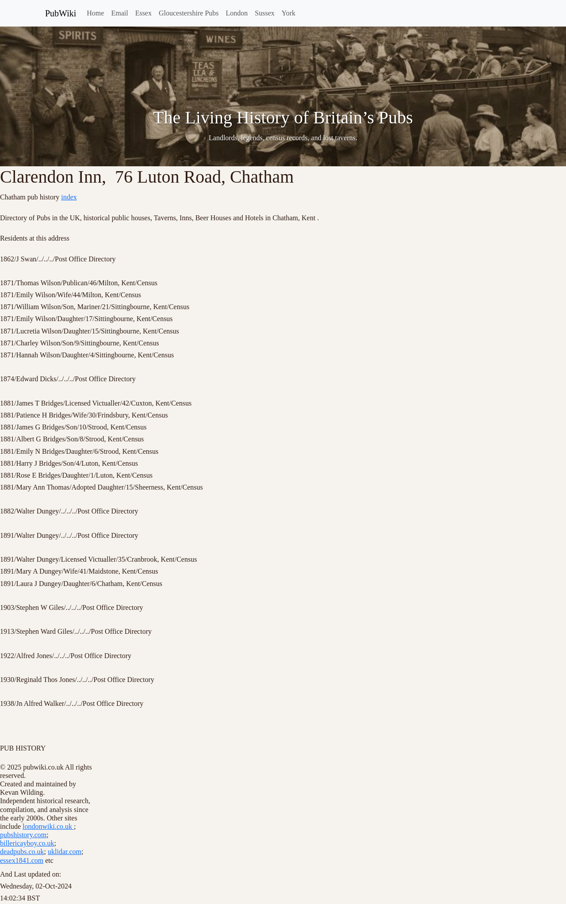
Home (95, 13)
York (288, 13)
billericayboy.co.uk (27, 843)
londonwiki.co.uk (48, 826)
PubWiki (60, 13)
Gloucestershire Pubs (189, 13)
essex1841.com (21, 860)
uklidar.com (64, 851)
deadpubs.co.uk (22, 851)
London (237, 13)
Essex (143, 13)
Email (119, 13)
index (69, 197)
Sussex (264, 13)
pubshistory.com (23, 835)
